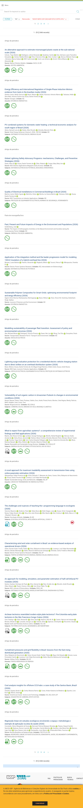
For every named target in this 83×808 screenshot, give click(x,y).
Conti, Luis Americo (44, 59)
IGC (41, 624)
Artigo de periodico (12, 41)
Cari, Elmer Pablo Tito (40, 586)
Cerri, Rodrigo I (9, 619)
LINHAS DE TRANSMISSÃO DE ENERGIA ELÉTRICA (27, 482)
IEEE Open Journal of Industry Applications (23, 369)
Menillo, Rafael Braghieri (53, 436)
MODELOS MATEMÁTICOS (38, 590)
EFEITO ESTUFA (34, 697)
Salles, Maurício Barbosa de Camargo (36, 550)
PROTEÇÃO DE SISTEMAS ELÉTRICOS (57, 371)
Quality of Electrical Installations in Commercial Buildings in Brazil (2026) (35, 192)
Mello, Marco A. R (70, 513)
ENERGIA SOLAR (35, 134)
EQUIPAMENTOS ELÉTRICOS (35, 371)
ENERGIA (14, 233)
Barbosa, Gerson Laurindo (21, 728)
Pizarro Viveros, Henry (24, 586)
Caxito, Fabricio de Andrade (65, 619)
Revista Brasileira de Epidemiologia (21, 732)
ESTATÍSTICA (23, 519)
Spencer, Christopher (54, 622)
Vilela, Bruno (35, 511)
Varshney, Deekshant (68, 298)
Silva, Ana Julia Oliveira (32, 513)
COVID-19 (49, 519)
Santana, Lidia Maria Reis (61, 728)
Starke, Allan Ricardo (28, 130)
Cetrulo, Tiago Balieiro (12, 55)
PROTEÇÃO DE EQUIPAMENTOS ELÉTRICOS (25, 200)
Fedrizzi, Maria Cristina (38, 438)
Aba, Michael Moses (11, 333)
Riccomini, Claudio (70, 622)
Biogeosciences (15, 404)
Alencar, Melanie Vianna (68, 57)
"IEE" (17, 19)
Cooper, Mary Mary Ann (55, 163)
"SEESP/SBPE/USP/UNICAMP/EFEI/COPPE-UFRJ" (49, 19)
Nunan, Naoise (9, 400)
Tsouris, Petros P (55, 262)
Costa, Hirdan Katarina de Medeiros (52, 691)
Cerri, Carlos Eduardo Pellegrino (35, 440)
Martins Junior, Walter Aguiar (14, 194)
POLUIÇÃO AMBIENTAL (25, 233)
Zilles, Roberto (40, 163)
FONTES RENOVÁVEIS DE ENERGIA (22, 661)
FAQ (49, 778)
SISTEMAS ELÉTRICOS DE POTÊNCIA (23, 168)
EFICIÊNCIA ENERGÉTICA (19, 101)
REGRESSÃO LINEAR (17, 734)
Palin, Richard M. (22, 619)
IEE (41, 63)
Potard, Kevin (47, 400)
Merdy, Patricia (71, 400)
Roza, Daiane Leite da (21, 730)
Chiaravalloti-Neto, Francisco (59, 730)
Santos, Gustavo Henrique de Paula (16, 584)
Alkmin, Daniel (15, 692)
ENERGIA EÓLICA (53, 555)
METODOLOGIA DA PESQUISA (14, 737)
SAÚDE (53, 734)
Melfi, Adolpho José (11, 402)
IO (38, 63)
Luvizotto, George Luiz (26, 622)
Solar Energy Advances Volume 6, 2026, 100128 (25, 132)
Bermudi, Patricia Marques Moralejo (43, 726)
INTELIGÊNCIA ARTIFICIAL (36, 519)
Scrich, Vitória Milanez (60, 59)
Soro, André (39, 400)
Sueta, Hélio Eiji (10, 163)
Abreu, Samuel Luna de (12, 130)
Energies (12, 99)
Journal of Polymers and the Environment (23, 302)
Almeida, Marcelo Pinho (45, 130)
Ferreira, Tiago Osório (16, 440)
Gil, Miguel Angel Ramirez (39, 367)
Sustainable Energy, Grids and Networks (23, 480)
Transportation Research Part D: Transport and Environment (29, 335)
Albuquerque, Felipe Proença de (15, 475)
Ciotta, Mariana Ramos (31, 691)
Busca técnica (70, 778)
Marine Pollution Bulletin (18, 63)
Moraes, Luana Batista (12, 262)
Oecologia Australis (16, 517)
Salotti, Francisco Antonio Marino (50, 94)
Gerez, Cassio (52, 475)
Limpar (77, 19)
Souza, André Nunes (63, 367)
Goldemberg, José (10, 227)
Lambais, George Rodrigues (34, 436)
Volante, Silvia (40, 622)
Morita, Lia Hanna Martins (47, 194)
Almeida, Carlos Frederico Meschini (62, 550)
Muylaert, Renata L (11, 515)
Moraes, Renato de (11, 622)
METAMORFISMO (43, 626)
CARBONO (14, 407)
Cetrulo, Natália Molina (21, 57)
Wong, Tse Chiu (58, 333)
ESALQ (32, 404)
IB (30, 517)
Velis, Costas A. (53, 57)
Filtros (7, 19)
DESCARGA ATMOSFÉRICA (44, 168)
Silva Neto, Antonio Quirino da (14, 96)
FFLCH (45, 732)
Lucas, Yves (22, 402)
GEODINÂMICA (32, 626)
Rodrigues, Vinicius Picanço (29, 333)
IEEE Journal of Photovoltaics (19, 588)
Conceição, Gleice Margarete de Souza (17, 726)
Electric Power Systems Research (21, 266)
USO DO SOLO (46, 446)
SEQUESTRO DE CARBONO (19, 697)
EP (54, 444)
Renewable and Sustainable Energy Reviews (24, 444)
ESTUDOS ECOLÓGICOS (32, 734)
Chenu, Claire (19, 400)
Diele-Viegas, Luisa (48, 511)
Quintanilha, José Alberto (39, 730)
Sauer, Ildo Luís (46, 333)
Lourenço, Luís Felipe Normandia (36, 477)
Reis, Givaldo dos (48, 584)
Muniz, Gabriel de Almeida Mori (59, 440)
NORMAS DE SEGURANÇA (48, 200)
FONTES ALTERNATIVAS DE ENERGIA (23, 555)
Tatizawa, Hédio (68, 94)
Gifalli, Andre (52, 367)
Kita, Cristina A (57, 513)
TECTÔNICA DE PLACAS (19, 626)
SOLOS (20, 407)
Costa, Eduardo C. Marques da (37, 475)
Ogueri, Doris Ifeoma (11, 298)
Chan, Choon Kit (56, 298)
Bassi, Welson (32, 94)
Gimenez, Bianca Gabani (13, 59)
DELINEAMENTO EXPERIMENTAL (66, 734)
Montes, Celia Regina (59, 400)
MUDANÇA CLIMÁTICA (44, 407)
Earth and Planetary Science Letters (21, 624)
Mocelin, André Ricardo (64, 584)
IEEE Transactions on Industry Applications (24, 198)
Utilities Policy (14, 659)
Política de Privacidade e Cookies (56, 794)
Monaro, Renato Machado (13, 550)
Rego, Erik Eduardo (59, 655)
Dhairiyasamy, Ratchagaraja (27, 298)
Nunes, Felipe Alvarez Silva (13, 513)
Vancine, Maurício (10, 511)
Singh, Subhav (9, 300)
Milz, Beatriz (46, 513)
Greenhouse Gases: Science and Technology (24, 695)
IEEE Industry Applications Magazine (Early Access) (26, 165)
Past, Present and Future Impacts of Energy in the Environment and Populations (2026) (41, 224)
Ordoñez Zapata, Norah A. (13, 691)
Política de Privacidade (58, 778)
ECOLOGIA (14, 519)
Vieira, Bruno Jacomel (21, 438)
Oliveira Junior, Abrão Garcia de (15, 94)
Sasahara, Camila (48, 55)
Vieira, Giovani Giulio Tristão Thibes (16, 548)
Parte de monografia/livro (14, 215)
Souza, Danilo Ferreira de (33, 96)
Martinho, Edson (31, 194)
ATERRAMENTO (63, 200)
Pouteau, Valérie (29, 400)
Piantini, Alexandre (28, 262)
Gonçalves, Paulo (71, 333)
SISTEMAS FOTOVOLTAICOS (20, 134)
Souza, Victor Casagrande (65, 511)
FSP (41, 732)
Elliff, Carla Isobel (29, 59)
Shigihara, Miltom (42, 262)
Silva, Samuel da (35, 584)
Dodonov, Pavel (24, 511)
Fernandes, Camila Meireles (41, 728)
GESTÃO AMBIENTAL (17, 65)
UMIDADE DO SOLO (29, 407)
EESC (38, 588)
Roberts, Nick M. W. (47, 619)
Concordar (40, 803)
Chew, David (34, 619)
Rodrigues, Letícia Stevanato (31, 55)
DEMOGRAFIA (45, 734)
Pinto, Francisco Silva (38, 57)
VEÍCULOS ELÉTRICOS (18, 338)
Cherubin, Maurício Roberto (39, 442)
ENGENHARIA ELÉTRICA (56, 590)
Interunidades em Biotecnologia (52, 266)
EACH (35, 63)
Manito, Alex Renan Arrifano (14, 436)
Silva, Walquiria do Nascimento (67, 475)
